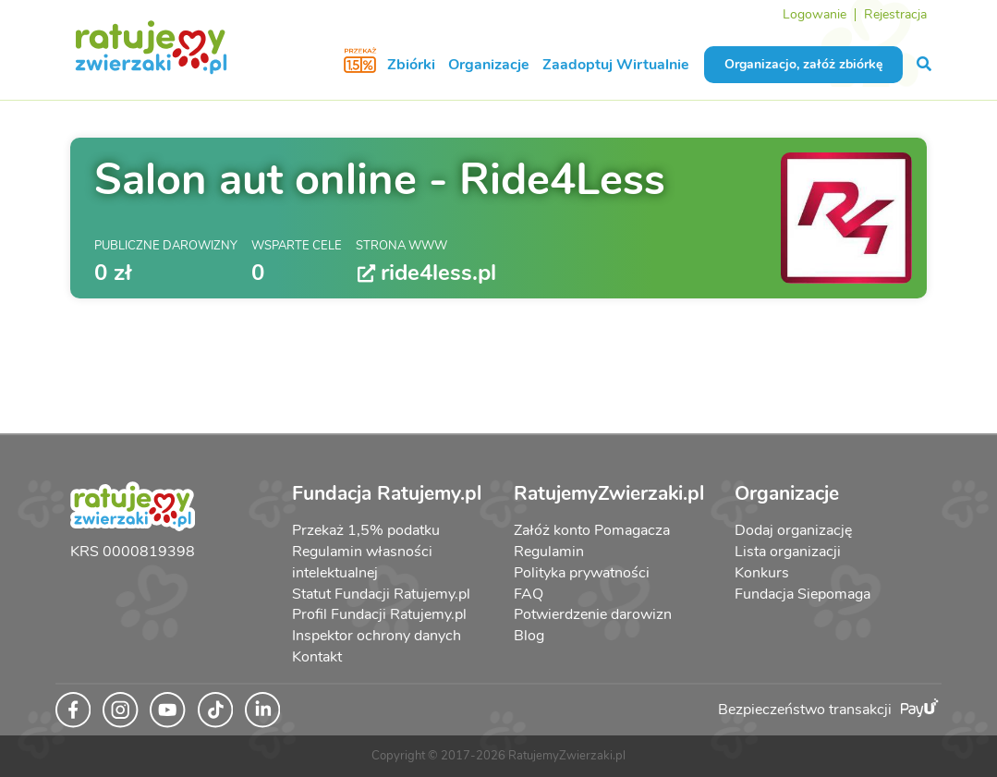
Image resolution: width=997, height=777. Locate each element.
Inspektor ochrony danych (376, 635)
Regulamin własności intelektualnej (362, 562)
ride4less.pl (426, 273)
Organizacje (488, 65)
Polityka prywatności (582, 573)
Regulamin (549, 551)
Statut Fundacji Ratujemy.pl (381, 594)
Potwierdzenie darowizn (593, 614)
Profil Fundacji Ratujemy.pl (379, 614)
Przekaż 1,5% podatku (366, 530)
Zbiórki (411, 65)
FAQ (528, 594)
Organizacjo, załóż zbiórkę (803, 64)
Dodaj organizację (793, 530)
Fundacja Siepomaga (802, 594)
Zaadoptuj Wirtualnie (615, 65)
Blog (529, 635)
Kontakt (317, 657)
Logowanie (814, 14)
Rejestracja (895, 14)
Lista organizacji (788, 551)
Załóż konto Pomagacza (592, 530)
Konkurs (762, 573)
